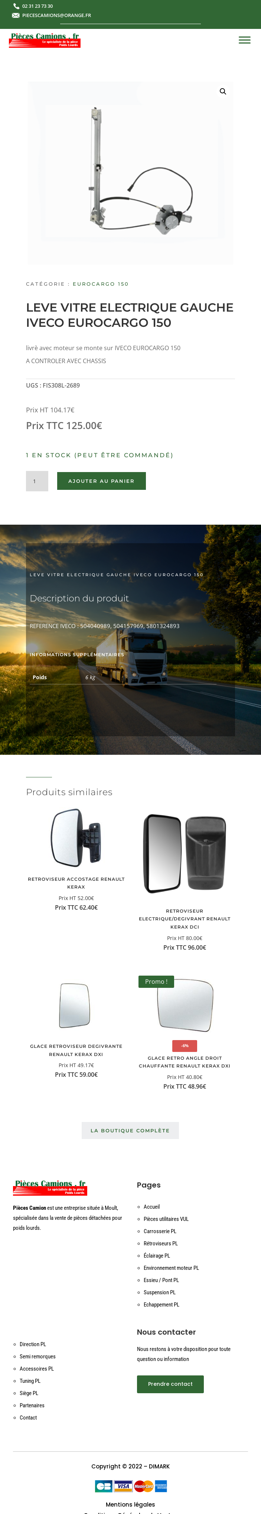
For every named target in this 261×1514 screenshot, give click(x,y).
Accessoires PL (37, 1368)
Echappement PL (161, 1304)
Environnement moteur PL (171, 1268)
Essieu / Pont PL (161, 1280)
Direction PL (33, 1344)
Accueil (152, 1206)
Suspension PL (160, 1292)
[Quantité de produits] (37, 481)
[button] (223, 91)
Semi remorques (38, 1356)
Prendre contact (170, 1384)
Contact (28, 1417)
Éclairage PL (157, 1255)
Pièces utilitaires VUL (166, 1219)
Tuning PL (30, 1381)
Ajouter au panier (101, 481)
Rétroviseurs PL (161, 1243)
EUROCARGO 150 (101, 284)
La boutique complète (130, 1130)
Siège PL (29, 1393)
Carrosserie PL (160, 1231)
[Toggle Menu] (245, 39)
